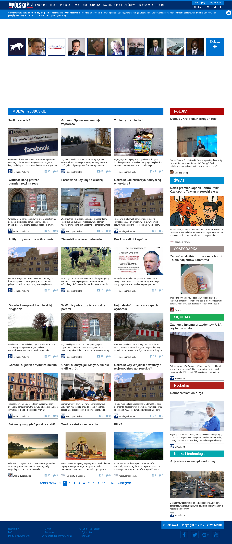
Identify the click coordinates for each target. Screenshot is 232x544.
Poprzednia (47, 483)
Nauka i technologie (190, 454)
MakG (218, 525)
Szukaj (197, 7)
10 (103, 483)
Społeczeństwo (125, 5)
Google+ (205, 534)
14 (111, 483)
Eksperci (41, 5)
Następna (125, 483)
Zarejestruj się (214, 2)
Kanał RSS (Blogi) (91, 528)
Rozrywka (146, 5)
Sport (160, 5)
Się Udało (182, 317)
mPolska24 (171, 525)
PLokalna (181, 385)
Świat (77, 5)
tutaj (64, 15)
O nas (48, 528)
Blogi (53, 5)
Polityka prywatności (19, 536)
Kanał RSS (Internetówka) (58, 536)
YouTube (216, 534)
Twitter (195, 534)
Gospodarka (91, 5)
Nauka (107, 5)
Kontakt (86, 536)
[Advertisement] (116, 81)
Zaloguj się (200, 2)
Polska (65, 5)
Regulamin (13, 528)
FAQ (10, 532)
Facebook (184, 534)
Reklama (49, 532)
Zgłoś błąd (87, 532)
